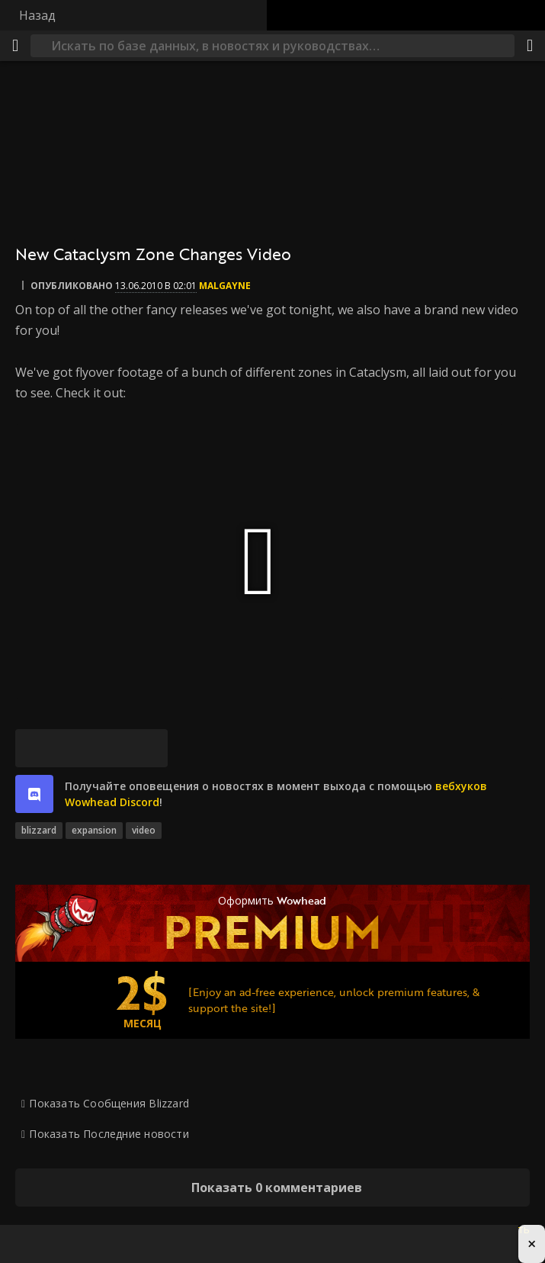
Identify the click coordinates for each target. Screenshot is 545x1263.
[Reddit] (110, 748)
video (143, 830)
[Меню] (15, 46)
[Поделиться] (530, 46)
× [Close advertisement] (531, 1243)
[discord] (34, 794)
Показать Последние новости (108, 1133)
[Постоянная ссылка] (149, 748)
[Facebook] (72, 748)
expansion (94, 830)
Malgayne (225, 285)
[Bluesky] (34, 748)
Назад (37, 15)
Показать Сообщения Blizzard (109, 1103)
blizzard (38, 830)
